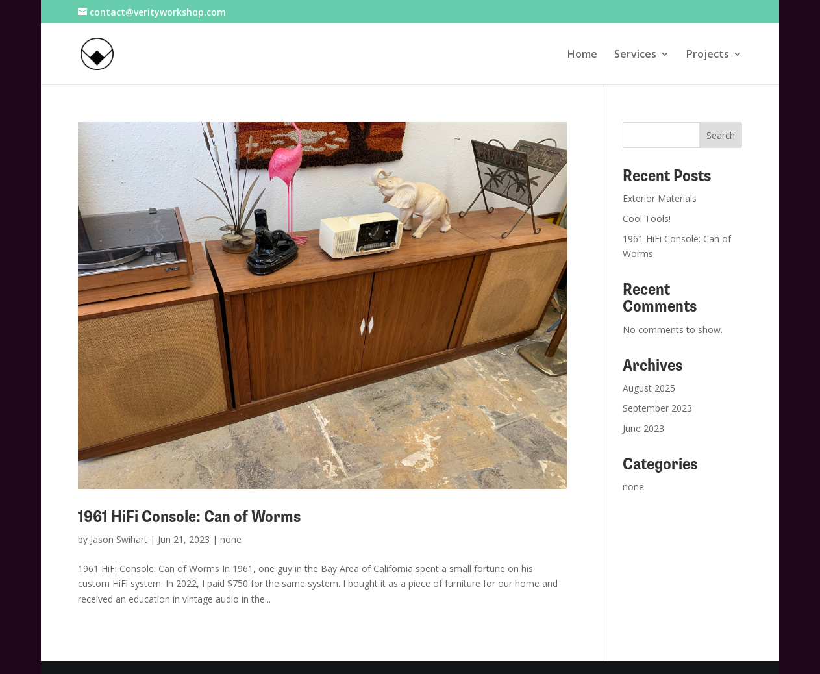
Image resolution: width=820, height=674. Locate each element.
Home (582, 55)
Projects (707, 55)
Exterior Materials (660, 198)
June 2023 (643, 428)
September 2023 (657, 408)
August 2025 (649, 388)
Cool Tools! (647, 218)
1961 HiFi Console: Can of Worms (189, 516)
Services (635, 55)
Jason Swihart (118, 539)
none (231, 539)
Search (720, 135)
